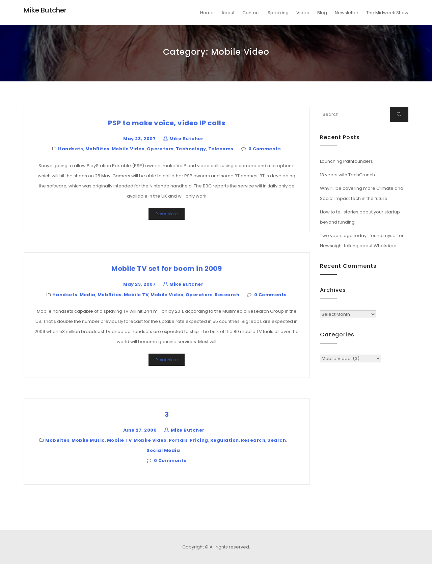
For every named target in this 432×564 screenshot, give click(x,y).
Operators (160, 149)
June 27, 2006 (139, 430)
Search (276, 440)
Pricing (199, 440)
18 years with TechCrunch (347, 175)
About (228, 12)
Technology (191, 149)
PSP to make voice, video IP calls (166, 123)
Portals (178, 440)
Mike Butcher (45, 10)
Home (207, 12)
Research (227, 294)
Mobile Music (88, 440)
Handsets (70, 149)
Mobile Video (128, 149)
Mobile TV (136, 294)
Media (88, 294)
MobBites (97, 149)
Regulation (224, 440)
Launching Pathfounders (346, 161)
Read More (167, 213)
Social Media (163, 450)
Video (302, 12)
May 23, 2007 (139, 138)
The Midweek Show (387, 12)
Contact (251, 12)
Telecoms (221, 149)
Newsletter (346, 12)
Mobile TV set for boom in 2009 (166, 268)
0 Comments (264, 149)
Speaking (278, 12)
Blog (322, 12)
